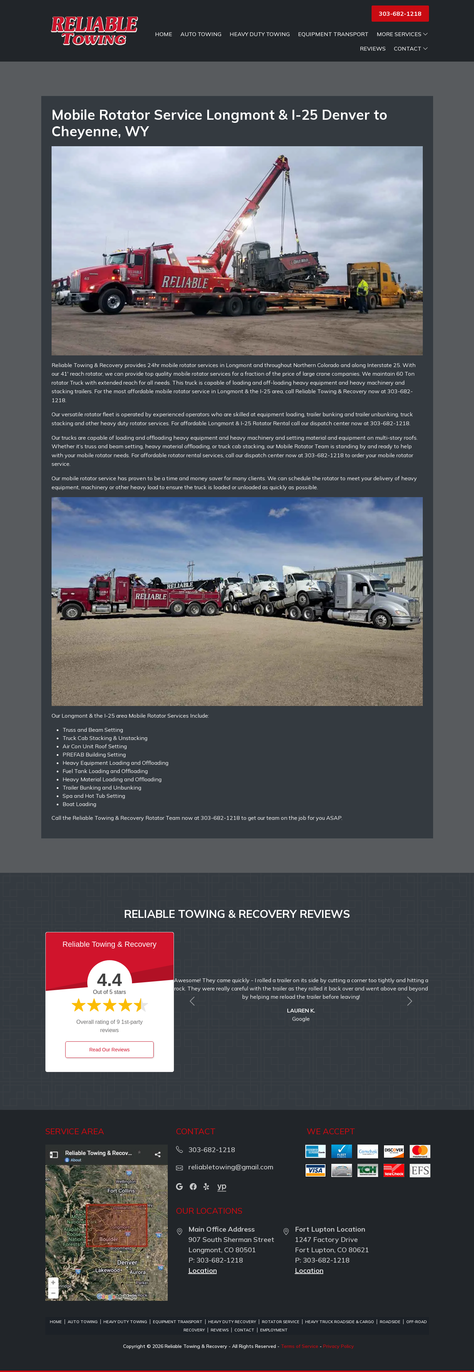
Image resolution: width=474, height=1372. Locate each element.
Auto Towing (200, 34)
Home (163, 34)
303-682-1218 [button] (400, 14)
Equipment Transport (333, 34)
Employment (274, 1330)
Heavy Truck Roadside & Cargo (339, 1321)
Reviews (373, 48)
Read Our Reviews (109, 1049)
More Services (402, 34)
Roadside (390, 1321)
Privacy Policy (338, 1346)
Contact (411, 48)
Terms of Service (299, 1346)
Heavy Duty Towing (260, 34)
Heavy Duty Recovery (232, 1321)
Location (202, 1270)
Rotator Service (280, 1321)
